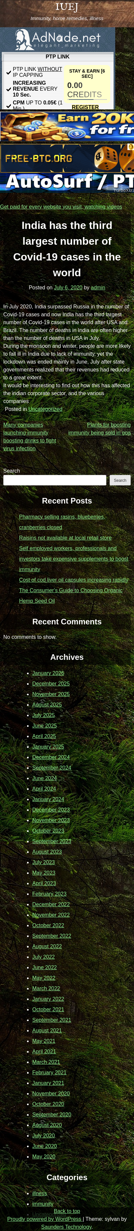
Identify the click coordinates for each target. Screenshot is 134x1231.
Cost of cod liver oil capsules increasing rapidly (73, 580)
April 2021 (44, 1051)
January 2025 (48, 747)
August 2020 (47, 1125)
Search (11, 471)
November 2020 (51, 1093)
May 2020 (43, 1156)
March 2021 (46, 1062)
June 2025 (44, 725)
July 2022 (43, 957)
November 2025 (51, 694)
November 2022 (51, 915)
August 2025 (47, 704)
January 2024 (48, 799)
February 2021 (49, 1072)
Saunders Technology (66, 1227)
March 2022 (46, 988)
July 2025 (43, 715)
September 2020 (51, 1114)
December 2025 (51, 683)
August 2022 (47, 946)
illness (39, 1193)
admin (98, 287)
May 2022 (43, 978)
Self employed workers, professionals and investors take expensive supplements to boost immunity (73, 559)
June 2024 (44, 778)
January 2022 (48, 999)
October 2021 (48, 1009)
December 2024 (51, 757)
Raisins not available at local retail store (65, 538)
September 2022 (51, 936)
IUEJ (67, 7)
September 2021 (51, 1020)
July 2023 (43, 862)
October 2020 (48, 1104)
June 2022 (44, 967)
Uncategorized (45, 409)
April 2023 (44, 883)
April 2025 (44, 736)
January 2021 (48, 1083)
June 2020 (44, 1146)
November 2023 (51, 820)
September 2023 (51, 841)
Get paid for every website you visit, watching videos (61, 207)
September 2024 (51, 768)
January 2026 (48, 673)
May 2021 (43, 1041)
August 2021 (47, 1030)
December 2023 (51, 810)
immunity (42, 1204)
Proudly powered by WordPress (45, 1219)
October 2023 (48, 831)
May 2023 (43, 873)
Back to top (67, 1211)
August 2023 (47, 852)
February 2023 (49, 894)
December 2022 (51, 904)
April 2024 (44, 789)
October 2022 (48, 925)
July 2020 (43, 1135)
